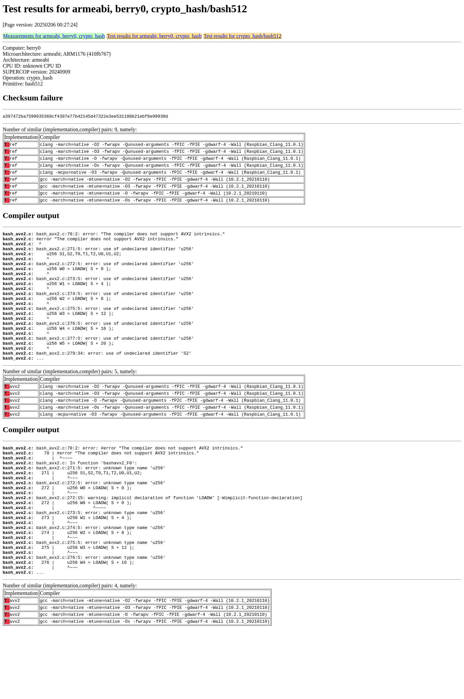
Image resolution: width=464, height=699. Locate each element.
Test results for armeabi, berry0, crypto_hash (154, 36)
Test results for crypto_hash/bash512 (243, 36)
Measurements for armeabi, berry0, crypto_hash (54, 36)
